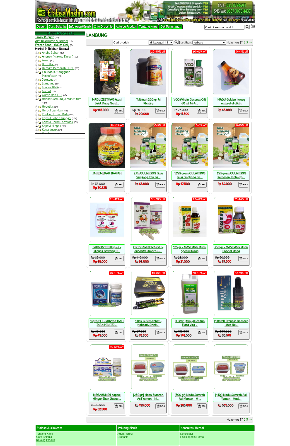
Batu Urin (48, 64)
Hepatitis (48, 106)
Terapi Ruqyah (44, 37)
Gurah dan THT (52, 95)
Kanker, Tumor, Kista (55, 114)
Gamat (46, 91)
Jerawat (47, 80)
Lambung (48, 83)
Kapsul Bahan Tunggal (56, 118)
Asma (45, 60)
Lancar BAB (50, 87)
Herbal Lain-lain (53, 110)
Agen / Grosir (125, 433)
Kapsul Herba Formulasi (57, 122)
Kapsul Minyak (51, 126)
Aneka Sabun (50, 53)
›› (251, 42)
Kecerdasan (50, 130)
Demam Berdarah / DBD (58, 68)
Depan (41, 27)
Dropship (122, 437)
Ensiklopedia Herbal (192, 437)
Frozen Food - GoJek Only (52, 45)
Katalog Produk (126, 27)
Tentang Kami (148, 27)
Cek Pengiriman (170, 27)
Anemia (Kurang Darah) (57, 56)
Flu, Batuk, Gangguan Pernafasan (56, 74)
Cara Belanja (57, 27)
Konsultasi (186, 433)
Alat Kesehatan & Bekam (51, 41)
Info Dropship (103, 27)
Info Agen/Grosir (80, 27)
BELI (118, 111)
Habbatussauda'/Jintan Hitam (61, 99)
